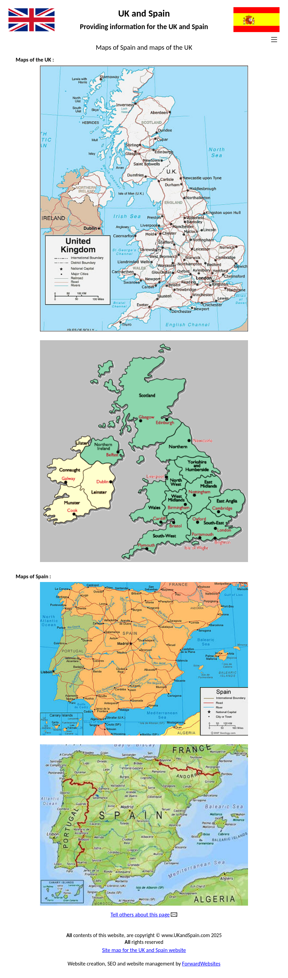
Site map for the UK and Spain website (144, 950)
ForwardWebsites (201, 963)
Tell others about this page (140, 915)
